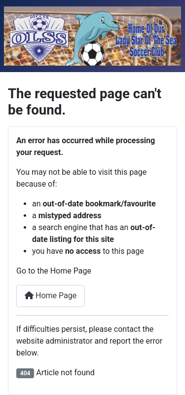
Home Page (50, 295)
